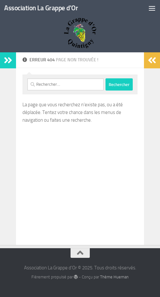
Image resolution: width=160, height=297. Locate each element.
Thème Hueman (114, 277)
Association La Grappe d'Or (41, 8)
